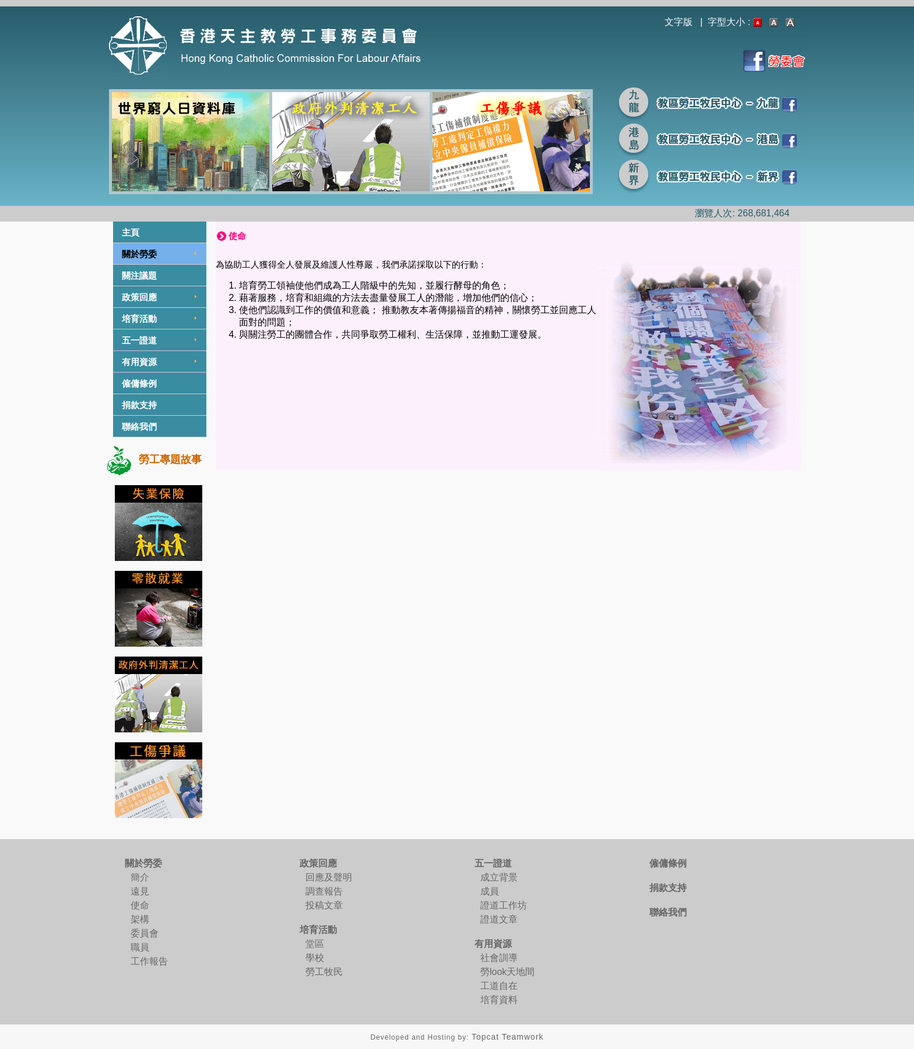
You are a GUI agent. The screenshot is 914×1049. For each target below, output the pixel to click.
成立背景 (499, 877)
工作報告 (149, 961)
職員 (140, 947)
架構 (140, 919)
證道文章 (499, 919)
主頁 (130, 232)
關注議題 (139, 275)
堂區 (314, 944)
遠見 (140, 891)
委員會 (145, 933)
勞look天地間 (507, 972)
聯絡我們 (139, 426)
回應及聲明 (328, 877)
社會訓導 (499, 958)
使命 (140, 905)
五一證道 (139, 340)
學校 (314, 958)
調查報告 (324, 891)
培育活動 (139, 319)
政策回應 (139, 297)
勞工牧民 (324, 972)
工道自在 (499, 986)
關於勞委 (139, 254)
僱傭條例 (139, 383)
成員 (489, 891)
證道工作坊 (503, 905)
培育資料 (499, 1000)
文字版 (678, 22)
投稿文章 (324, 905)
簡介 (140, 877)
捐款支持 (139, 405)
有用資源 (139, 362)
